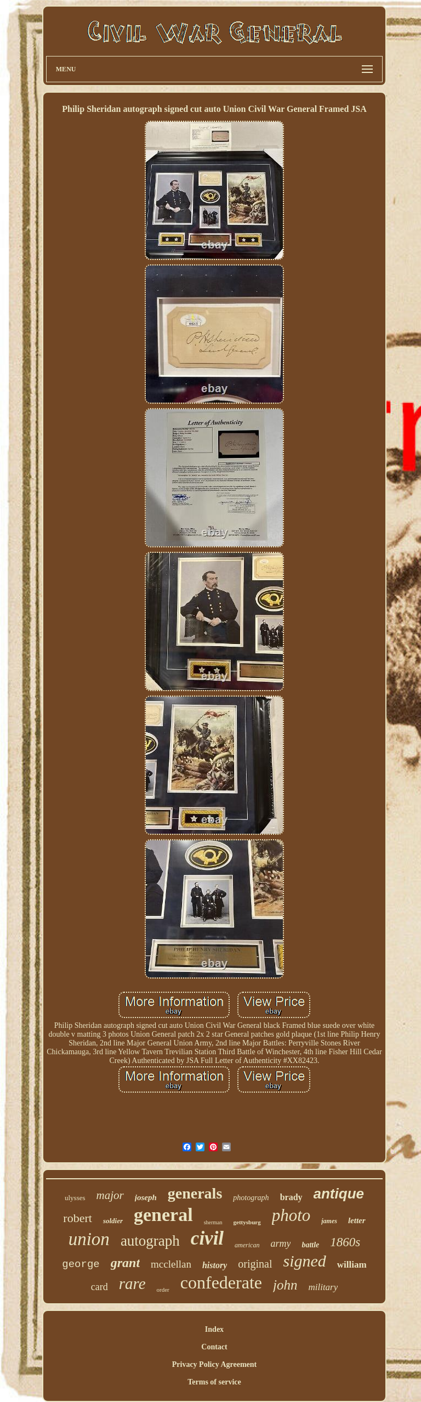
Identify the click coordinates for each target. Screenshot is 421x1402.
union (89, 1239)
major (110, 1195)
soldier (113, 1221)
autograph (150, 1241)
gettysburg (247, 1222)
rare (132, 1283)
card (99, 1286)
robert (77, 1218)
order (163, 1289)
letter (357, 1220)
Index (214, 1329)
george (80, 1264)
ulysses (75, 1198)
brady (291, 1197)
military (323, 1287)
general (163, 1215)
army (280, 1243)
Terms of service (214, 1382)
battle (310, 1245)
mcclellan (171, 1264)
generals (195, 1193)
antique (339, 1193)
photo (291, 1215)
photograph (251, 1198)
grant (125, 1263)
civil (207, 1238)
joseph (146, 1197)
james (329, 1221)
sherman (213, 1222)
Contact (214, 1347)
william (352, 1264)
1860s (345, 1242)
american (247, 1245)
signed (304, 1261)
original (255, 1264)
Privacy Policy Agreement (214, 1364)
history (214, 1265)
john (285, 1284)
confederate (221, 1282)
